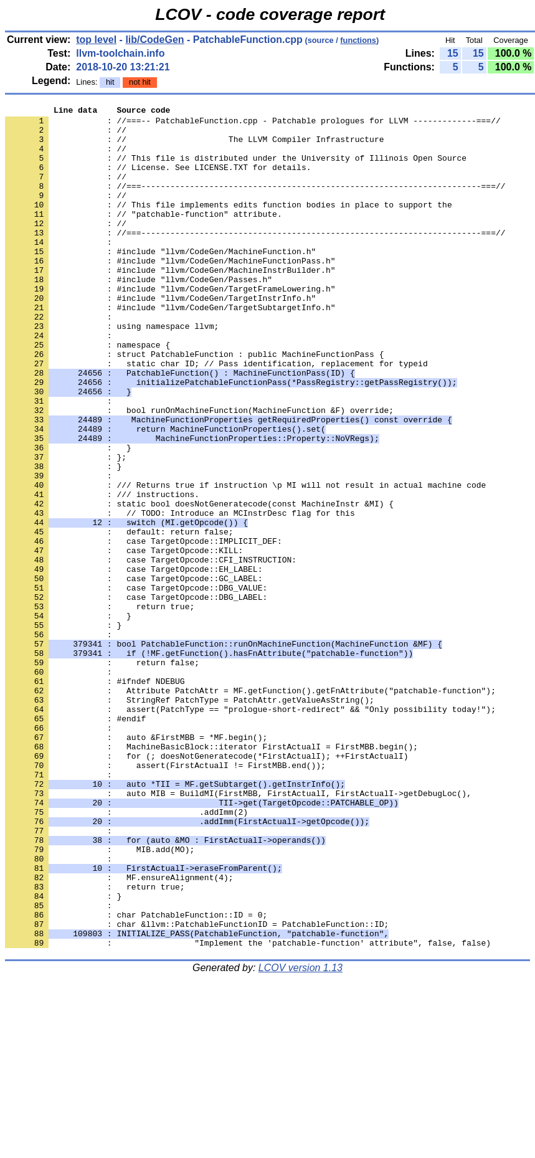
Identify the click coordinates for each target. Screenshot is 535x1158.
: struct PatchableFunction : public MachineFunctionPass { (194, 404)
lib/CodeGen (154, 39)
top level (96, 39)
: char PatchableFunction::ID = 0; (136, 1077)
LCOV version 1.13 (300, 1136)
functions (358, 40)
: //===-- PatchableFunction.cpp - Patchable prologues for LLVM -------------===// (253, 124)
